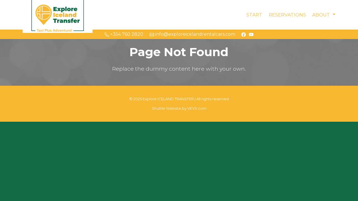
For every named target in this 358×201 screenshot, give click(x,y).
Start (254, 15)
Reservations (287, 15)
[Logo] (58, 14)
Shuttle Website (166, 108)
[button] (323, 14)
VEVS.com (196, 108)
